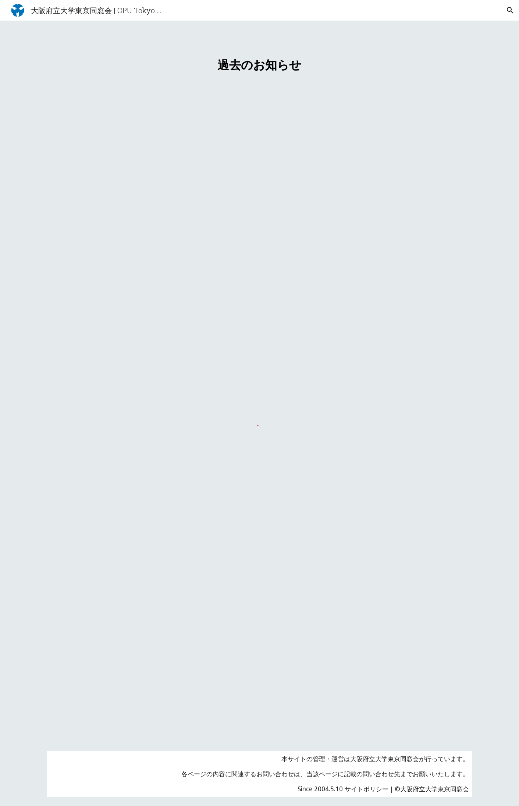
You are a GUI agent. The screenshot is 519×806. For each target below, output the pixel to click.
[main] (259, 60)
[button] (510, 10)
